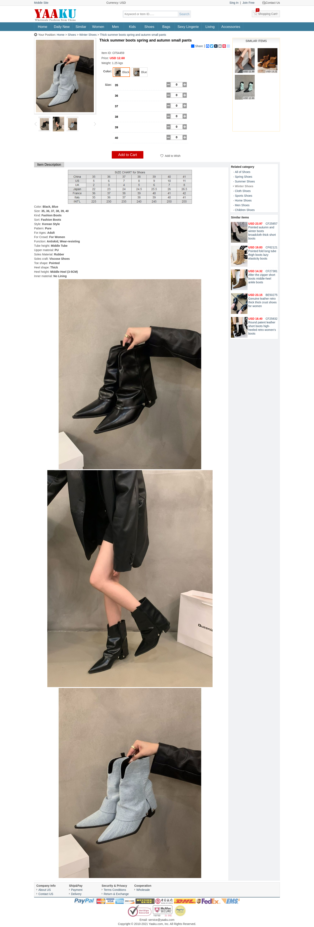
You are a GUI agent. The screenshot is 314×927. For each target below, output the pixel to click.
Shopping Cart (266, 13)
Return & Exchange (116, 894)
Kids (132, 27)
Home (42, 27)
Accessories (230, 27)
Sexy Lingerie (188, 27)
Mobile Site (41, 2)
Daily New (62, 27)
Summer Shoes (245, 181)
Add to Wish (172, 155)
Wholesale (143, 889)
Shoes (149, 27)
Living (210, 27)
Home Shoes (243, 200)
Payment (76, 889)
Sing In (234, 2)
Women (98, 27)
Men (115, 27)
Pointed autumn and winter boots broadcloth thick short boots (262, 231)
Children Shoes (245, 210)
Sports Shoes (243, 195)
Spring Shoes (243, 176)
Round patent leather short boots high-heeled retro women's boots (262, 326)
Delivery (76, 894)
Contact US (45, 894)
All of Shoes (242, 172)
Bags (166, 27)
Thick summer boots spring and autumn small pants (133, 34)
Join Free (249, 2)
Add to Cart (127, 155)
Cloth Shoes (243, 191)
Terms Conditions (115, 889)
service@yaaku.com (161, 919)
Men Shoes (242, 205)
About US (44, 889)
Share (197, 46)
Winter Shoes (88, 34)
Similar (81, 27)
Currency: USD (116, 2)
